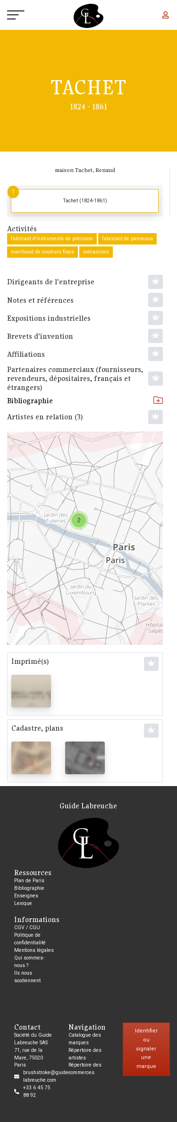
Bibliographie (85, 400)
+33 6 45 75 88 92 (36, 1091)
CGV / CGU (27, 927)
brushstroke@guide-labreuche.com (46, 1076)
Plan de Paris (29, 881)
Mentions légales (34, 950)
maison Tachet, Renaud (85, 169)
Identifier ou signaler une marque (146, 1048)
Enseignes (26, 896)
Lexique (23, 903)
